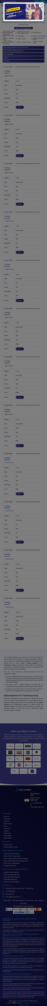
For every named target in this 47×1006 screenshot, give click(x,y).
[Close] (40, 5)
